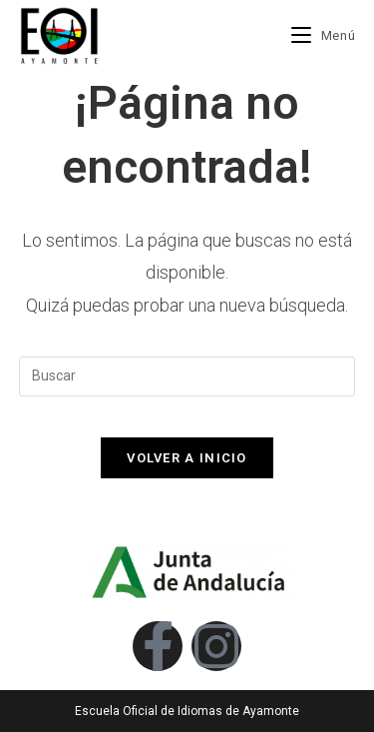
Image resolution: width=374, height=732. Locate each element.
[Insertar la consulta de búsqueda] (187, 376)
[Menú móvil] (323, 35)
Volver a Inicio (187, 457)
